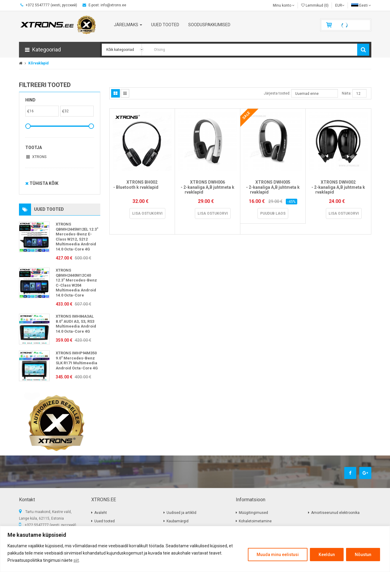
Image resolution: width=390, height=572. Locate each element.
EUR (340, 5)
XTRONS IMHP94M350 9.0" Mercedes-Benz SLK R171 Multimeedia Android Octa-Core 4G (77, 360)
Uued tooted (104, 521)
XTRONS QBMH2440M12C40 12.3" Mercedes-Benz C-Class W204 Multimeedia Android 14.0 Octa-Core (76, 282)
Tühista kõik (41, 183)
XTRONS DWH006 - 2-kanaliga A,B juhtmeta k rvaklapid (207, 187)
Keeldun (327, 554)
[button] (59, 50)
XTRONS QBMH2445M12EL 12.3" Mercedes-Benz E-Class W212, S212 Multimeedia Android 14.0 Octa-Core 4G (77, 236)
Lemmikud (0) (315, 5)
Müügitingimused (253, 513)
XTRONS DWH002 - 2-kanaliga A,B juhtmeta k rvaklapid (338, 187)
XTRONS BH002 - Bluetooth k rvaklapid (142, 187)
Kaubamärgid (178, 521)
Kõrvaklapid (38, 63)
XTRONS (39, 157)
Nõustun (363, 554)
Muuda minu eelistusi (278, 554)
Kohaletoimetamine (255, 521)
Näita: (346, 93)
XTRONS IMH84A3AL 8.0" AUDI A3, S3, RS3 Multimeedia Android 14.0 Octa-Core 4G (76, 324)
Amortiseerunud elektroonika (335, 513)
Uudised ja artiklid (181, 513)
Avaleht (100, 513)
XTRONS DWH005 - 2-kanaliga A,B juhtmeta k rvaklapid (273, 187)
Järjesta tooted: (277, 93)
